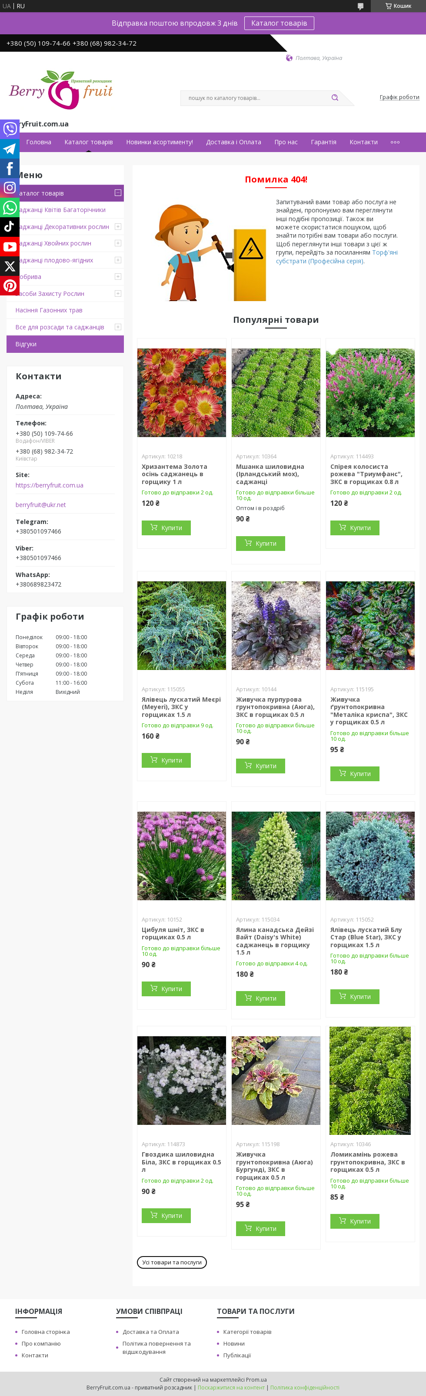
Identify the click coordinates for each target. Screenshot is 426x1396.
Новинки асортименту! (159, 142)
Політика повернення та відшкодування (157, 1348)
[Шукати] (334, 98)
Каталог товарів (279, 23)
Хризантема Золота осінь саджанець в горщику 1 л (174, 474)
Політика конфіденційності (304, 1387)
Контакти (363, 142)
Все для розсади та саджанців (59, 327)
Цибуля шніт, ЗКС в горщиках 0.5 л (173, 933)
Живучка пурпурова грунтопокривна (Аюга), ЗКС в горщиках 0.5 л (275, 707)
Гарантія (323, 142)
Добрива (28, 276)
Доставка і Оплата (233, 142)
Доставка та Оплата (151, 1332)
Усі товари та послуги (172, 1262)
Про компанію (41, 1343)
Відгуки (26, 344)
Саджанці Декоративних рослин (62, 226)
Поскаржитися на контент (231, 1387)
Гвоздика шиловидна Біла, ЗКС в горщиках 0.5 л (181, 1162)
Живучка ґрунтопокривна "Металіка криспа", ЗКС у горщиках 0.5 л (369, 710)
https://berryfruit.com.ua (49, 485)
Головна (38, 142)
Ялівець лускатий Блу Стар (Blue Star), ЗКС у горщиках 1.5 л (366, 937)
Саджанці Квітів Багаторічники (60, 210)
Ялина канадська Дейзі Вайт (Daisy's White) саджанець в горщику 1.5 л (275, 941)
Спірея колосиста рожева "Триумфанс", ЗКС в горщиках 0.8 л (366, 474)
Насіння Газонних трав (49, 310)
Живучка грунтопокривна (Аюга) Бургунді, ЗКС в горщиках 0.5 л (274, 1165)
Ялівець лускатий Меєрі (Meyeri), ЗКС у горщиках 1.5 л (181, 707)
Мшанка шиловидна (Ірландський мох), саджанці (270, 474)
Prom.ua (256, 1379)
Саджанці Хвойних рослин (53, 243)
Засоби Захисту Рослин (49, 293)
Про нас (286, 142)
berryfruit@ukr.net (41, 505)
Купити (171, 528)
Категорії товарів (247, 1332)
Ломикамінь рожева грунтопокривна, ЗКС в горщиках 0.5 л (367, 1162)
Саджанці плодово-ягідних (54, 260)
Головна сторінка (46, 1332)
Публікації (237, 1355)
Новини (234, 1343)
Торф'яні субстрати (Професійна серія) (337, 256)
